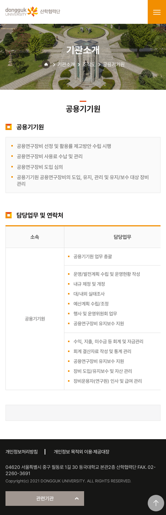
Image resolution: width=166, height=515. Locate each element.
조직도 (88, 64)
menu (157, 12)
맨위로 (156, 503)
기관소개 (66, 64)
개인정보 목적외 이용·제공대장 (81, 452)
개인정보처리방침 (21, 452)
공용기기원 (114, 64)
